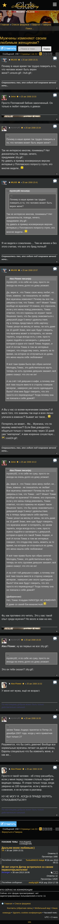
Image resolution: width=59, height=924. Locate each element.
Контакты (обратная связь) (20, 908)
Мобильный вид (42, 908)
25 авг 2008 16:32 (34, 684)
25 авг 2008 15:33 (28, 97)
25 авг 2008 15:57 (30, 270)
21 (57, 54)
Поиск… (30, 28)
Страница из (28, 54)
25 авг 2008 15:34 (33, 128)
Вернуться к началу (56, 88)
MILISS (14, 60)
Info (29, 922)
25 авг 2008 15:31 (30, 60)
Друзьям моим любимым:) (18, 847)
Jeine (13, 97)
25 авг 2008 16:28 (33, 640)
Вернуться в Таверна (12, 832)
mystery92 (15, 128)
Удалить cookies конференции (27, 912)
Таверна (46, 24)
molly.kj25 (34, 882)
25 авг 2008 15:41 (30, 182)
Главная (4, 24)
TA (3, 850)
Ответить (8, 48)
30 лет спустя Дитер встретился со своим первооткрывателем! (27, 868)
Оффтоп (35, 24)
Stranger (6, 872)
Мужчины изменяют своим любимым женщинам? (23, 40)
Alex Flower (16, 684)
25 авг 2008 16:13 (28, 462)
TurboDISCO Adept (35, 860)
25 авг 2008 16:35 (33, 718)
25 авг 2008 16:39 (34, 769)
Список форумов (20, 24)
